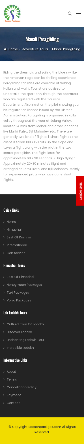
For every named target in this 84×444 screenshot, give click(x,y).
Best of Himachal (20, 277)
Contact (13, 403)
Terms (12, 379)
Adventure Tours (35, 49)
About (11, 371)
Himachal (14, 229)
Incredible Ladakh (20, 347)
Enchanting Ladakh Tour (25, 340)
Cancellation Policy (22, 387)
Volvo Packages (19, 300)
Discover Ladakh (19, 332)
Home (13, 49)
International (17, 245)
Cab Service (16, 253)
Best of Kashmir (19, 237)
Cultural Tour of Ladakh (25, 324)
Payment (14, 395)
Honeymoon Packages (24, 284)
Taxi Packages (18, 292)
